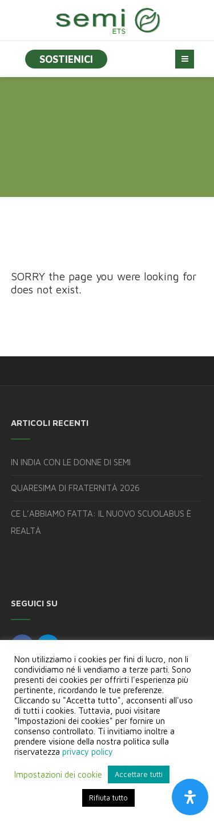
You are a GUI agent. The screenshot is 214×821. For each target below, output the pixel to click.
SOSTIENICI (66, 59)
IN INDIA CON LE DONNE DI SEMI (71, 462)
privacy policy (87, 751)
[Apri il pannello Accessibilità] (190, 797)
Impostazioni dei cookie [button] (58, 774)
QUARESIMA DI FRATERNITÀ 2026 (75, 488)
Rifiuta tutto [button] (108, 797)
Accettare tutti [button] (139, 774)
